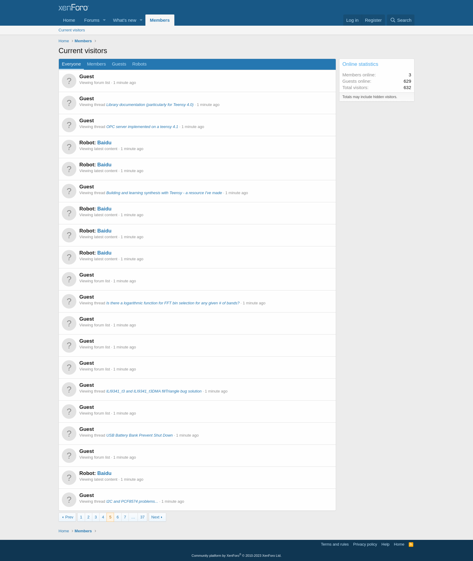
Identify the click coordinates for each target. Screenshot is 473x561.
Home (69, 20)
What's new (124, 20)
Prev (69, 517)
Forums (92, 20)
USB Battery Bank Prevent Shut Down (139, 435)
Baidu (104, 143)
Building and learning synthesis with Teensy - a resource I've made (164, 193)
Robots (139, 63)
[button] (104, 20)
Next (155, 517)
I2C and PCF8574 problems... (132, 501)
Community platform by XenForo (236, 555)
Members (160, 20)
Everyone (71, 63)
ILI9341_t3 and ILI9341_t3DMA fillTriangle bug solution (154, 391)
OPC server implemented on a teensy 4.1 (142, 126)
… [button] (133, 517)
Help (386, 544)
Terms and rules (335, 544)
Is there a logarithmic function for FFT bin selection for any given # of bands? (173, 303)
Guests (119, 63)
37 (142, 517)
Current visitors (72, 30)
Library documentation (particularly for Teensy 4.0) (149, 104)
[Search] (400, 20)
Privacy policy (365, 544)
